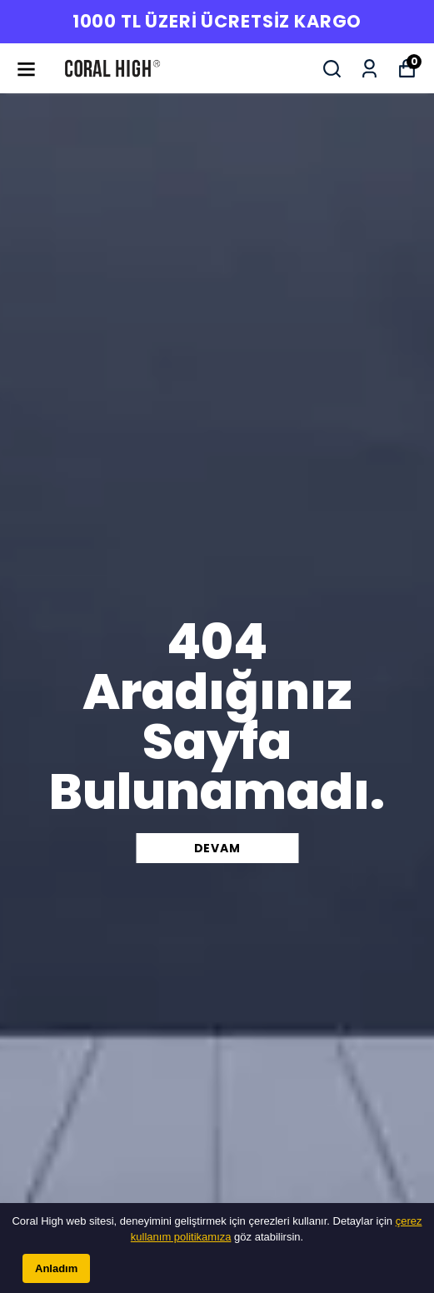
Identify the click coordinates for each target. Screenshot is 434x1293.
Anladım (56, 1268)
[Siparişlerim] (369, 68)
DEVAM (217, 848)
